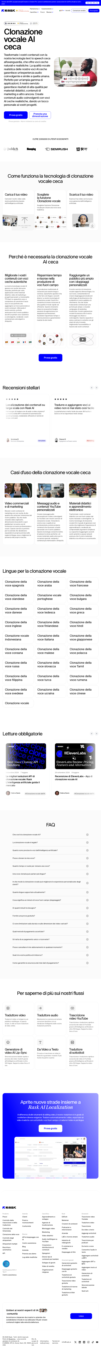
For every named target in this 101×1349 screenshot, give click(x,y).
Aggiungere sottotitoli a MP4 (90, 1257)
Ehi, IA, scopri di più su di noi (35, 1342)
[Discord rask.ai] (84, 1342)
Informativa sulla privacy (44, 1342)
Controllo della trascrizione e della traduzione (10, 1222)
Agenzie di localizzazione (47, 1224)
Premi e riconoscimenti (27, 1221)
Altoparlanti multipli (10, 1244)
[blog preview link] (26, 769)
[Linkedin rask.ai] (79, 1342)
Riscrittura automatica (7, 1248)
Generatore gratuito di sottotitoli (70, 1264)
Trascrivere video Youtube (88, 1218)
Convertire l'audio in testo (89, 1251)
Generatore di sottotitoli (87, 1274)
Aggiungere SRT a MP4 (89, 1263)
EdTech (64, 1217)
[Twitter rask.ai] (75, 1342)
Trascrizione (86, 1226)
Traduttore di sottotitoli (87, 1280)
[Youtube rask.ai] (97, 1342)
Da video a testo (88, 1230)
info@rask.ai (66, 1342)
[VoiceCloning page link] (18, 583)
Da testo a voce (88, 1246)
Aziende (65, 1233)
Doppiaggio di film (69, 1252)
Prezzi (42, 12)
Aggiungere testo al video (89, 1269)
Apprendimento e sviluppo (49, 1218)
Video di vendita (48, 1266)
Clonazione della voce (11, 1234)
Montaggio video (48, 1228)
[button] (35, 9)
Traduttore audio (88, 1237)
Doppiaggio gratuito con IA (69, 1270)
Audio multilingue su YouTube (50, 1240)
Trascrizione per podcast (88, 1241)
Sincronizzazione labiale (88, 1286)
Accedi (67, 10)
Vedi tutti (85, 1291)
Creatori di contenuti (69, 1224)
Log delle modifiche (29, 1257)
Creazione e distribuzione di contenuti (48, 1247)
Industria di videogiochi (66, 1241)
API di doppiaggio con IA (30, 1238)
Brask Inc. (12, 1339)
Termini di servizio (56, 1342)
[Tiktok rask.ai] (92, 1342)
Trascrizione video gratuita (69, 1282)
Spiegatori (46, 1253)
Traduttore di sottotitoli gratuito (69, 1276)
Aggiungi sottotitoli (89, 1233)
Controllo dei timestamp (8, 1230)
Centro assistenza (9, 1275)
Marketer (65, 1220)
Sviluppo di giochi (48, 1263)
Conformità (26, 1226)
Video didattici (47, 1235)
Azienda (25, 1250)
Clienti (24, 1217)
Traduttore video (88, 1223)
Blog (24, 1246)
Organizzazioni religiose (48, 1271)
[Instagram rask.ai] (88, 1342)
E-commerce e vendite (67, 1247)
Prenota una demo (29, 1254)
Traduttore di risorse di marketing (70, 1288)
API (4, 1253)
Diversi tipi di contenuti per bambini (50, 1258)
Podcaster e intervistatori (67, 1228)
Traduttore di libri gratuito (68, 1294)
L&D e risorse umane (70, 1237)
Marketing (46, 1232)
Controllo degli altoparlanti (8, 1239)
